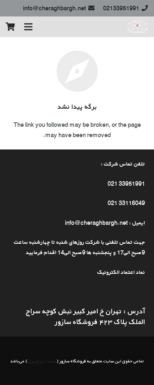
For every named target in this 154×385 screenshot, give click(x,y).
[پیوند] (137, 27)
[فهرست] (28, 26)
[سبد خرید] (10, 26)
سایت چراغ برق (42, 360)
